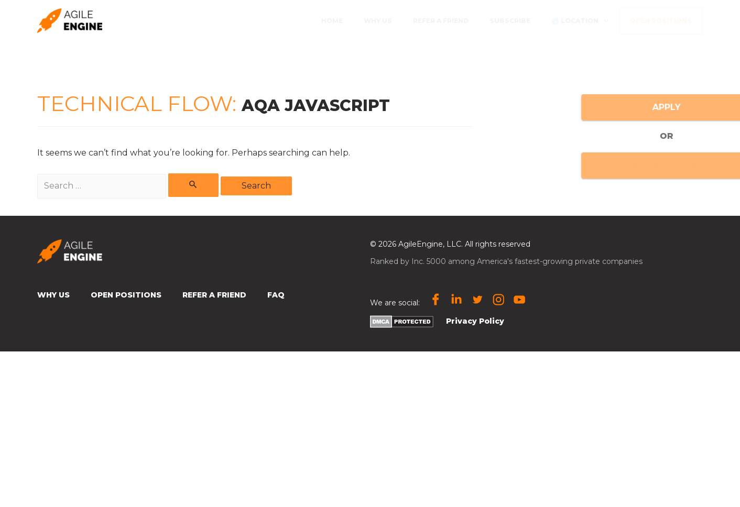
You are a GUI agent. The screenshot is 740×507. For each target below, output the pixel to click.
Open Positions (126, 295)
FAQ (276, 295)
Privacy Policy (475, 321)
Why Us (53, 295)
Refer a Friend (214, 295)
